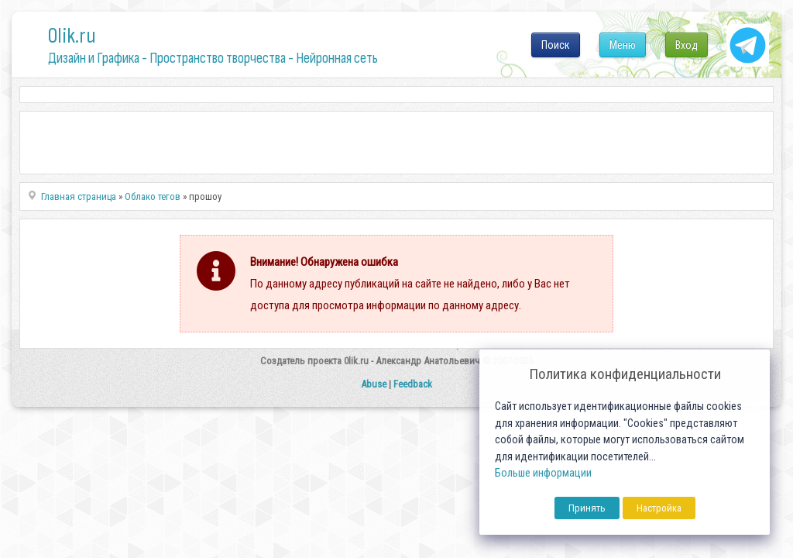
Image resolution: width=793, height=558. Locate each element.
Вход (686, 45)
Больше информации (543, 473)
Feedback (412, 384)
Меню (622, 45)
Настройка (659, 508)
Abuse (373, 384)
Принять (587, 508)
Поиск (555, 45)
